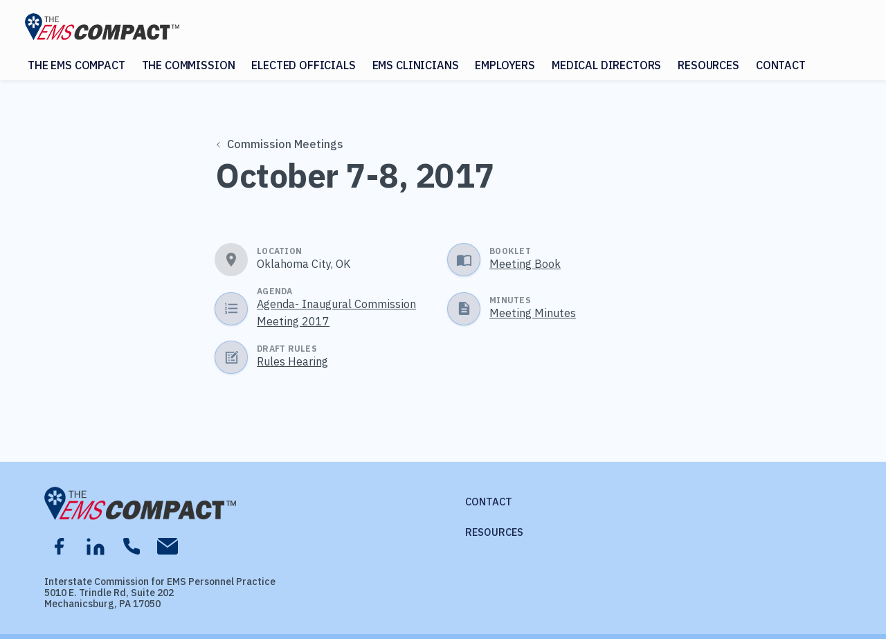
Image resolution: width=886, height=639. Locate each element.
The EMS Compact (76, 65)
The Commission (188, 65)
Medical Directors (606, 65)
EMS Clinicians (415, 65)
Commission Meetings (280, 144)
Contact (781, 65)
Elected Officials (303, 65)
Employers (505, 65)
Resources (708, 65)
